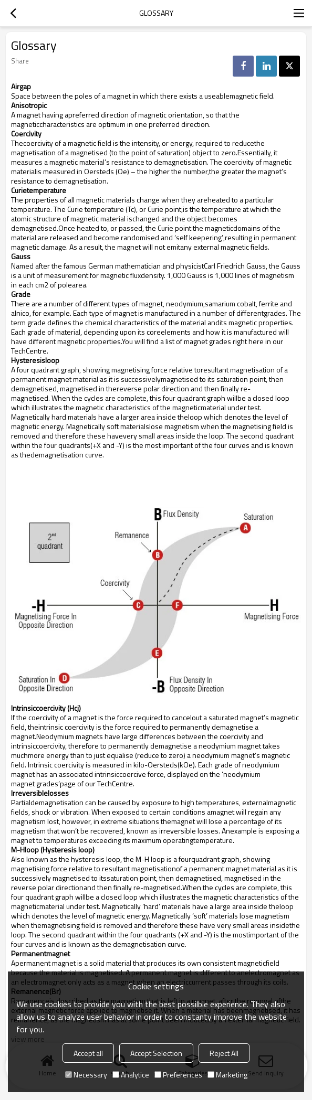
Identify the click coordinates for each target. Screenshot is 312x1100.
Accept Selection (156, 1053)
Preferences (178, 1074)
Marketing (227, 1074)
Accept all (88, 1053)
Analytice (130, 1074)
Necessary (86, 1074)
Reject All (224, 1053)
